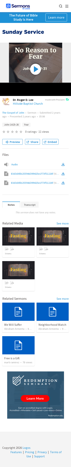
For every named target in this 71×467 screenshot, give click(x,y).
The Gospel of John (13, 112)
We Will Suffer (13, 325)
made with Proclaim (57, 100)
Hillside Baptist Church (28, 103)
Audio (14, 164)
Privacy (42, 452)
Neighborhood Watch (52, 325)
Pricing (29, 452)
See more (63, 223)
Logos (26, 448)
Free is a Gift (12, 358)
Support (39, 456)
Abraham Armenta (14, 328)
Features (16, 452)
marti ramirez (11, 362)
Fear (26, 124)
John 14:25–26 (11, 124)
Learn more (56, 17)
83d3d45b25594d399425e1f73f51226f (36, 173)
